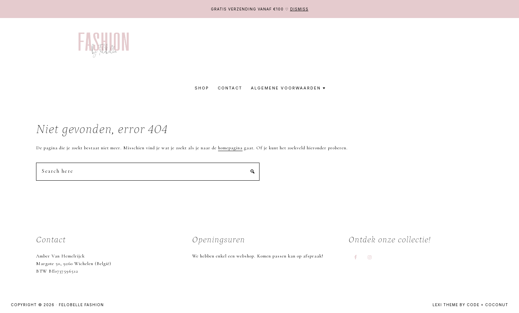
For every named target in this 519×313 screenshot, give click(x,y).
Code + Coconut (487, 305)
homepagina (230, 148)
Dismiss (299, 9)
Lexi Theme (445, 305)
